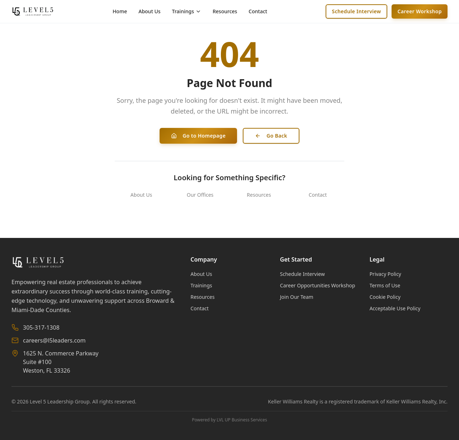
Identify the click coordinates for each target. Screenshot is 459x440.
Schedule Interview (356, 11)
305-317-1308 (41, 327)
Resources (225, 11)
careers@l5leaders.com (54, 340)
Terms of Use (384, 285)
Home (120, 11)
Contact (258, 11)
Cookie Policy (384, 296)
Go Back (271, 135)
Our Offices (200, 194)
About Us (149, 11)
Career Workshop (419, 11)
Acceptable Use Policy (394, 308)
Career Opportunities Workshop (317, 285)
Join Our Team (296, 296)
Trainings (201, 285)
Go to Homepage (198, 135)
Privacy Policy (385, 274)
